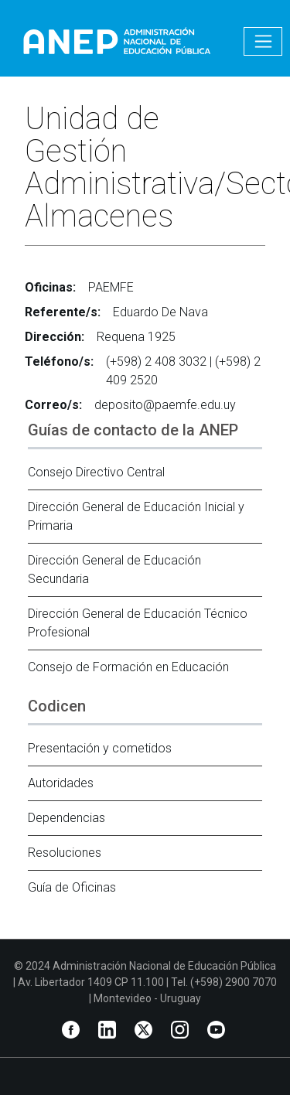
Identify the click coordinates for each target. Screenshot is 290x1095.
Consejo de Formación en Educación (128, 667)
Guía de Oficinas (72, 887)
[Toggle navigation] (263, 41)
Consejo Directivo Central (96, 472)
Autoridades (61, 783)
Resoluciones (64, 852)
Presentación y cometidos (100, 748)
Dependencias (66, 817)
